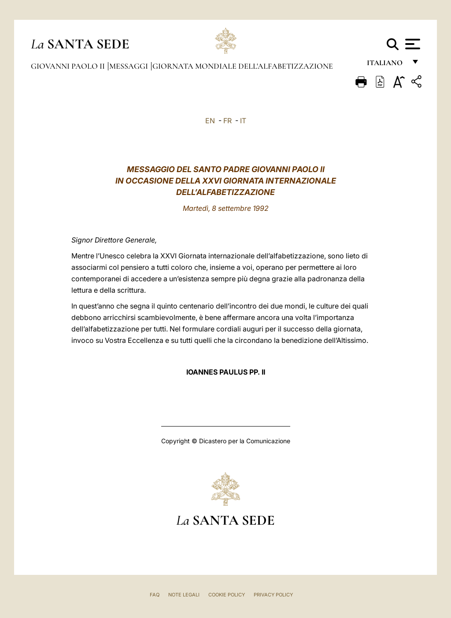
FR (227, 120)
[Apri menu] (411, 44)
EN (210, 120)
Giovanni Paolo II (69, 66)
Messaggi (129, 66)
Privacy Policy (273, 595)
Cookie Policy (226, 595)
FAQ (154, 595)
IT (243, 120)
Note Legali (184, 595)
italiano (386, 65)
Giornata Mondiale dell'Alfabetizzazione (242, 66)
